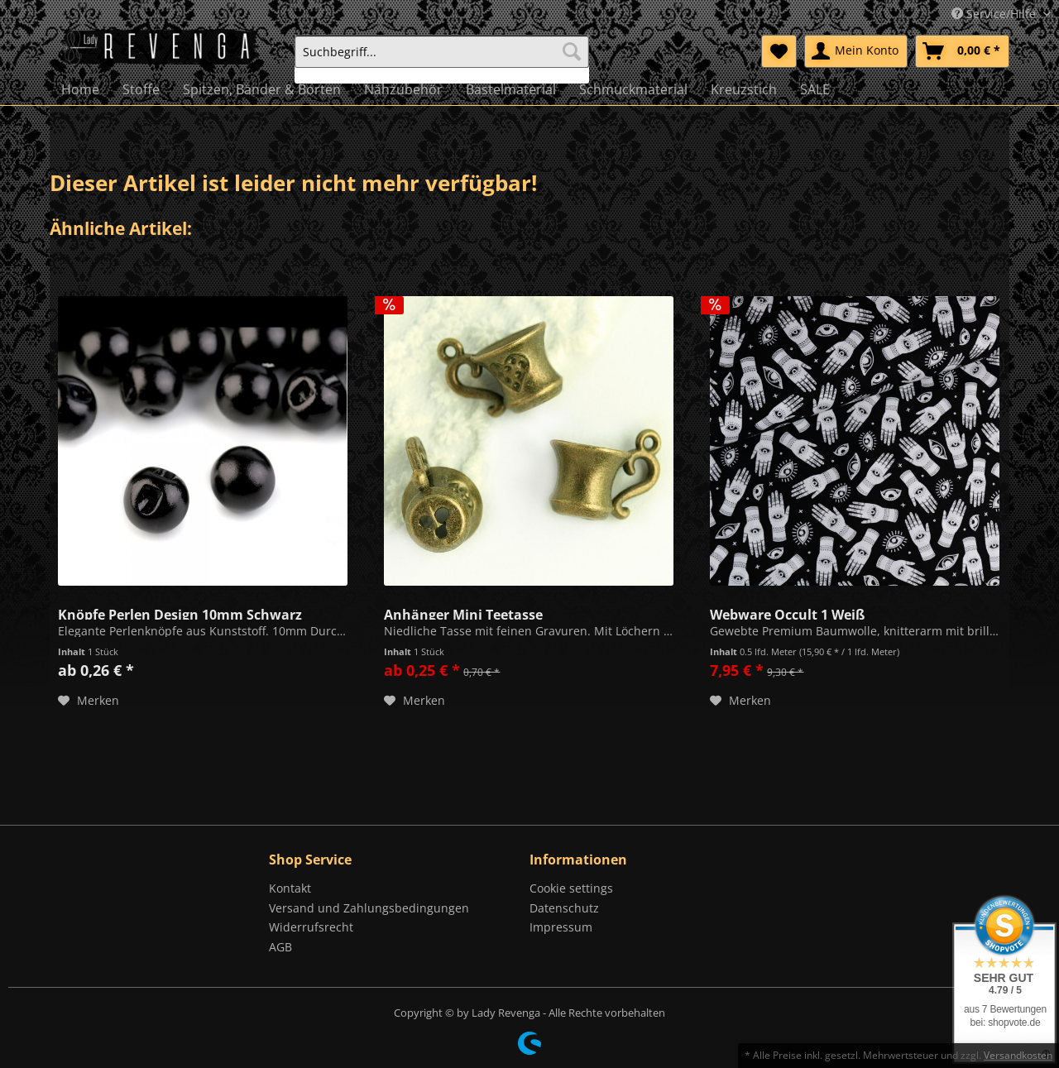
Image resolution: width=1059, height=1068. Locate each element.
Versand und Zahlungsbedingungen (369, 908)
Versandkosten (1018, 1055)
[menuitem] (442, 59)
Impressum (561, 927)
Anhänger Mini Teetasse (463, 613)
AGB (280, 947)
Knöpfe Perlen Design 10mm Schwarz (180, 613)
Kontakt (290, 888)
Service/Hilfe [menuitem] (995, 14)
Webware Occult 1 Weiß (787, 613)
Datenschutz (564, 908)
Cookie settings (571, 888)
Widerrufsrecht (311, 927)
